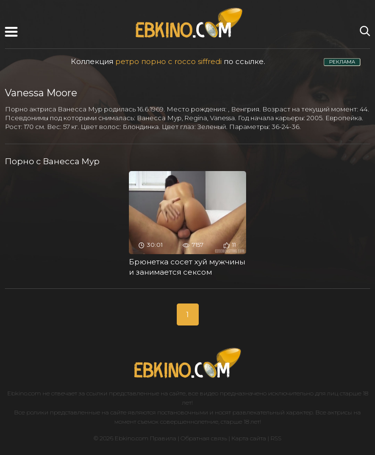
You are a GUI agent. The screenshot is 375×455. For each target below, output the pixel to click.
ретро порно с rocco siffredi (168, 61)
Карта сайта (248, 438)
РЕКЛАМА (342, 62)
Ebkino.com (24, 393)
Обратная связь (204, 438)
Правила (163, 438)
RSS (276, 438)
